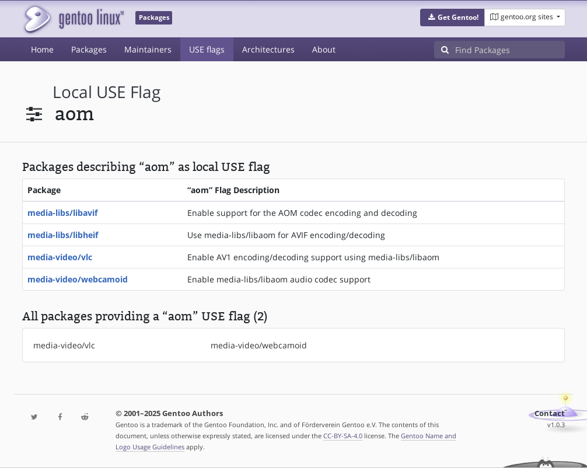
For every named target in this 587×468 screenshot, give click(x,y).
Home (42, 49)
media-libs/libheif (62, 234)
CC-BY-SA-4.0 (342, 435)
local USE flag (106, 92)
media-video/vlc (59, 257)
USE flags (207, 49)
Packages (89, 49)
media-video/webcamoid (77, 279)
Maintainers (148, 49)
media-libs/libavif (62, 212)
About (324, 49)
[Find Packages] (510, 49)
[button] (452, 17)
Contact (549, 413)
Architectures (268, 49)
